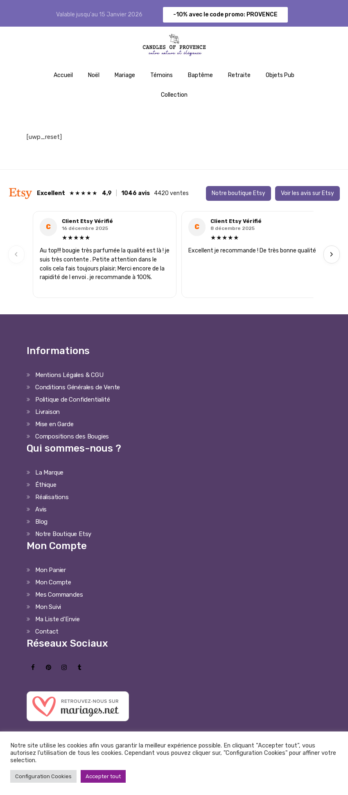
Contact (47, 631)
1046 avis (135, 193)
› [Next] (331, 254)
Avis (41, 509)
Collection (174, 94)
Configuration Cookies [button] (43, 776)
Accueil (63, 75)
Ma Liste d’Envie (57, 619)
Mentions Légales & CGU (69, 375)
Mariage (125, 75)
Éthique (45, 484)
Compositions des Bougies (72, 436)
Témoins (161, 75)
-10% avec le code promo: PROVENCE (225, 14)
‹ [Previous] (16, 254)
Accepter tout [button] (103, 776)
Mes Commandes (59, 594)
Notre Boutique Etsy (63, 534)
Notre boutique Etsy (238, 193)
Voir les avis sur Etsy (307, 193)
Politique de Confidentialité (72, 399)
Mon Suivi (48, 607)
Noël (93, 75)
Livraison (47, 412)
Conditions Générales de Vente (77, 387)
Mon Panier (50, 570)
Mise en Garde (54, 424)
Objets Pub (280, 75)
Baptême (200, 75)
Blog (41, 521)
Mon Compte (53, 582)
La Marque (49, 472)
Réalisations (52, 497)
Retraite (239, 75)
